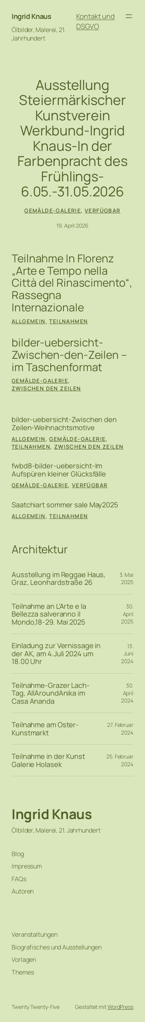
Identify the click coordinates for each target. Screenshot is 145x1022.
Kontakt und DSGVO (95, 21)
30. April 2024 (127, 693)
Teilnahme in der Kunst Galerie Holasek (48, 760)
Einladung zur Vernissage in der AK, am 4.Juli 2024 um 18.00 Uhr (56, 653)
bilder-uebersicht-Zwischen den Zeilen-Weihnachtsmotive (64, 423)
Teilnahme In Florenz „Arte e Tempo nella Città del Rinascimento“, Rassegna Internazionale (72, 283)
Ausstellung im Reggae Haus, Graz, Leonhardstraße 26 (59, 578)
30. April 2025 (127, 614)
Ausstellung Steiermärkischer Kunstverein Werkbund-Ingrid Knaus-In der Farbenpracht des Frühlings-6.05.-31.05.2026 (72, 138)
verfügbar (103, 210)
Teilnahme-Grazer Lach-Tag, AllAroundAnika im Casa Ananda (51, 693)
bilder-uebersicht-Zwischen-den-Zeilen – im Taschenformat (69, 355)
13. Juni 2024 (127, 653)
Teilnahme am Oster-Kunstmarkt (45, 729)
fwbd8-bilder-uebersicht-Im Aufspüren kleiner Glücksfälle (59, 470)
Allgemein (29, 321)
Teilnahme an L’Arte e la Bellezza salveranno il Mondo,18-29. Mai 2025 (49, 614)
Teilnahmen (68, 321)
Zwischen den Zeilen (46, 388)
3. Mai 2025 (126, 578)
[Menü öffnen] (128, 16)
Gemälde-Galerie (52, 210)
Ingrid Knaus (31, 16)
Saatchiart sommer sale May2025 (65, 504)
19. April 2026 (72, 225)
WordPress (120, 1006)
